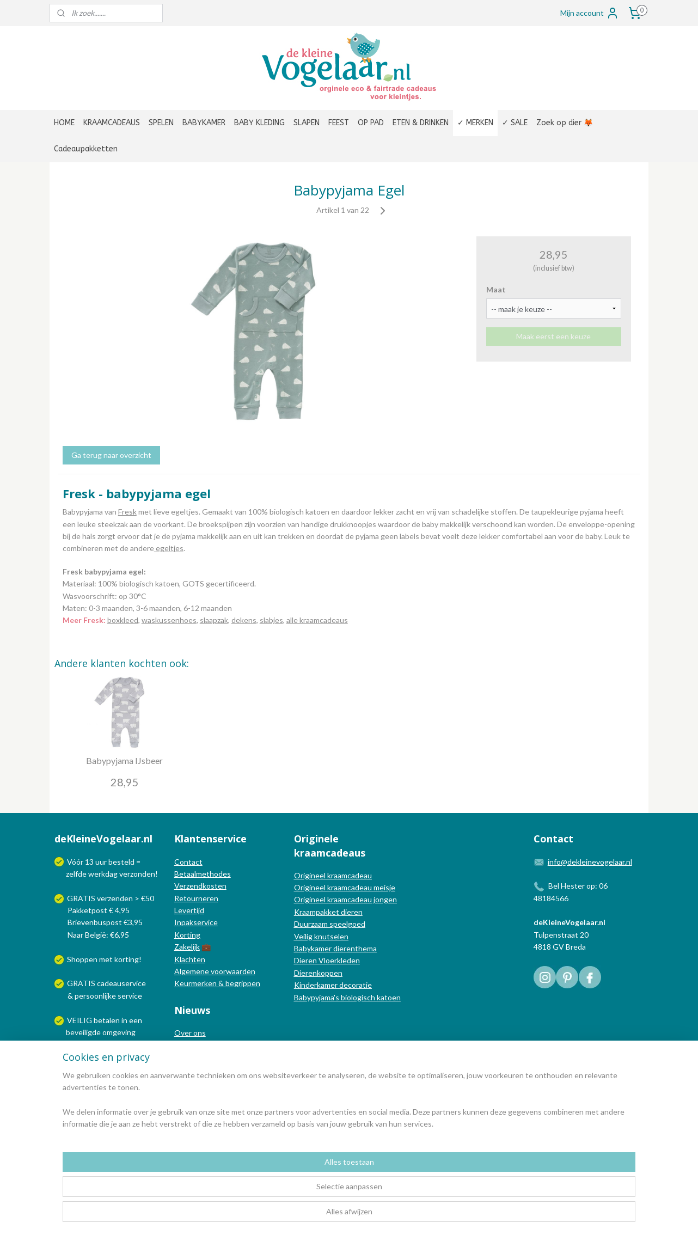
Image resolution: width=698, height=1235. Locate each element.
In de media (193, 1045)
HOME (64, 122)
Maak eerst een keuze (553, 336)
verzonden (137, 873)
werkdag (103, 873)
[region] (277, 1192)
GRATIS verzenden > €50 (110, 898)
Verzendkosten (200, 885)
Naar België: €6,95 (98, 934)
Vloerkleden (338, 960)
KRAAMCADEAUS (111, 122)
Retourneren (196, 898)
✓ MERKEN (475, 122)
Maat (496, 289)
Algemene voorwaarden (214, 971)
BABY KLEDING (259, 122)
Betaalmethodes (202, 873)
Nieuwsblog (194, 1057)
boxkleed (122, 620)
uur (101, 861)
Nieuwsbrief (195, 1069)
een (135, 1020)
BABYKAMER (203, 122)
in (124, 1020)
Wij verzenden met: (100, 1056)
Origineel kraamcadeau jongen (345, 899)
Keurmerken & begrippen (217, 983)
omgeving (119, 1032)
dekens (243, 620)
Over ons (190, 1032)
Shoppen (82, 959)
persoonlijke (95, 995)
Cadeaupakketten (86, 149)
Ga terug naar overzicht (111, 455)
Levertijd (189, 910)
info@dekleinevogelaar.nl (590, 861)
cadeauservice (121, 983)
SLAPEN (306, 122)
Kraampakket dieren (328, 911)
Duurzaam (311, 923)
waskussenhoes (169, 620)
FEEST (338, 122)
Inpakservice (196, 922)
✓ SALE (515, 122)
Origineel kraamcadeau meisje (344, 887)
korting (126, 959)
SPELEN (161, 122)
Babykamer (313, 948)
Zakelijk (187, 946)
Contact (188, 861)
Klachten (189, 959)
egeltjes (168, 548)
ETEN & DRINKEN (421, 122)
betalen (107, 1020)
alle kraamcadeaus (317, 620)
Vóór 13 (81, 861)
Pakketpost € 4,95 (92, 910)
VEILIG (80, 1020)
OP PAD (371, 122)
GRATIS (82, 983)
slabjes (271, 620)
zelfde (76, 873)
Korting (187, 934)
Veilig (304, 936)
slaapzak (214, 620)
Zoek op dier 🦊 (564, 122)
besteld (121, 861)
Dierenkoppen (318, 972)
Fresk (127, 511)
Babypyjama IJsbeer (124, 760)
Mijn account (589, 13)
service (129, 995)
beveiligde (83, 1032)
